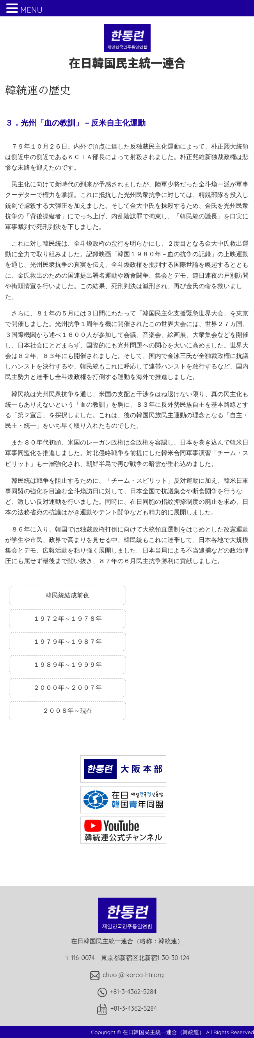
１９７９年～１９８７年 (67, 641)
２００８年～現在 (67, 710)
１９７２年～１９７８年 (67, 618)
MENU (31, 10)
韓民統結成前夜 (67, 595)
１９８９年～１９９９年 (67, 664)
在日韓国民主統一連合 (127, 55)
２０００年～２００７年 (67, 687)
